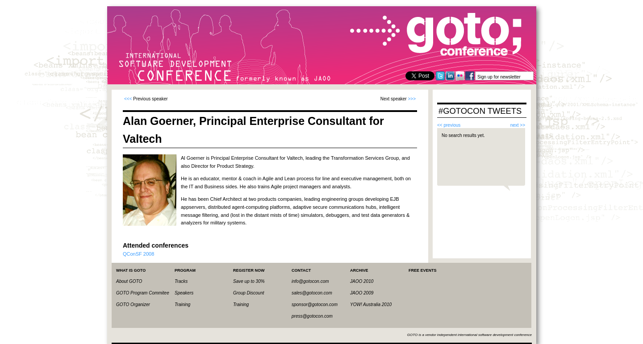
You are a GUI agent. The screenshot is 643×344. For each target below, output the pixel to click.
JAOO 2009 (361, 292)
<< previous (448, 125)
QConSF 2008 (138, 254)
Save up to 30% (249, 281)
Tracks (181, 281)
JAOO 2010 (361, 281)
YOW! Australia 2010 (371, 304)
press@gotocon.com (312, 316)
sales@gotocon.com (312, 292)
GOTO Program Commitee (142, 292)
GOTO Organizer (133, 304)
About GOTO (129, 281)
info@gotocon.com (310, 281)
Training (182, 304)
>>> (412, 98)
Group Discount (248, 292)
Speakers (184, 292)
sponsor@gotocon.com (315, 304)
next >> (517, 125)
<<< (128, 98)
